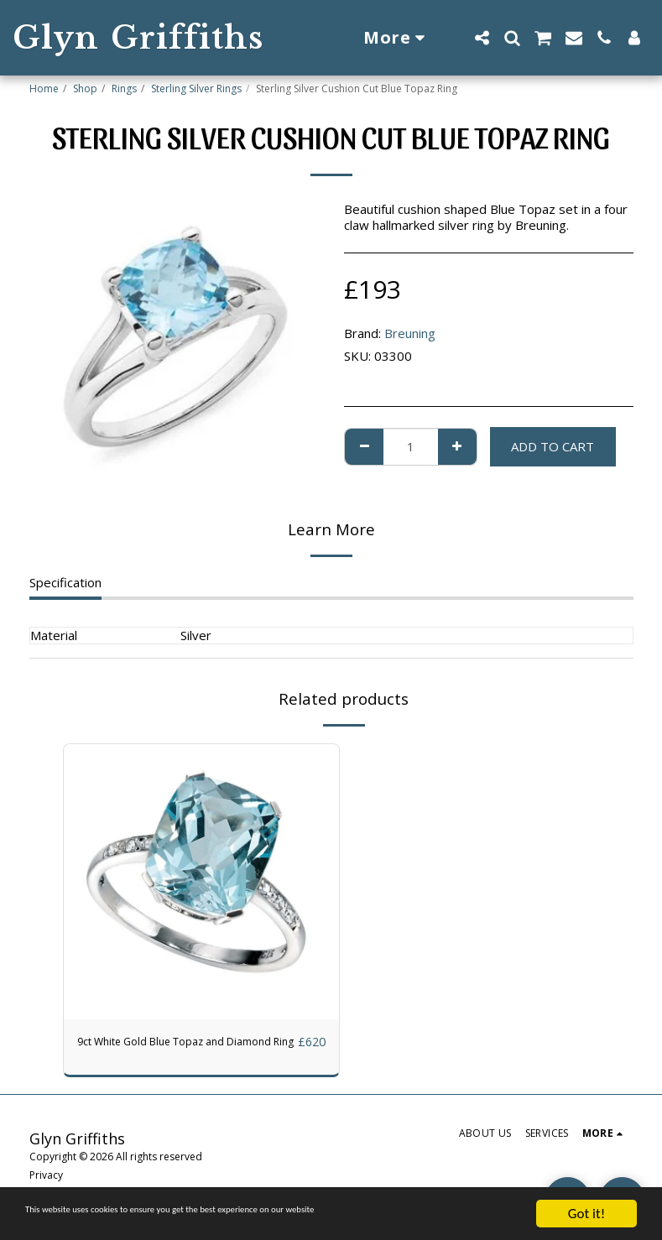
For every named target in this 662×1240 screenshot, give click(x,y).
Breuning (409, 333)
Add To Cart (552, 446)
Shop (85, 88)
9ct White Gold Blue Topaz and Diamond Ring (166, 1052)
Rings (124, 88)
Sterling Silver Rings (196, 88)
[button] (481, 37)
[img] (201, 881)
